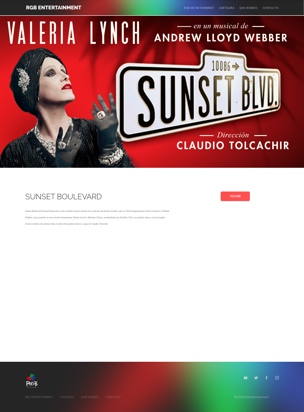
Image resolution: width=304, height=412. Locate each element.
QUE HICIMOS (248, 8)
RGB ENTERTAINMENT (199, 8)
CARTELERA (227, 8)
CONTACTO (271, 8)
